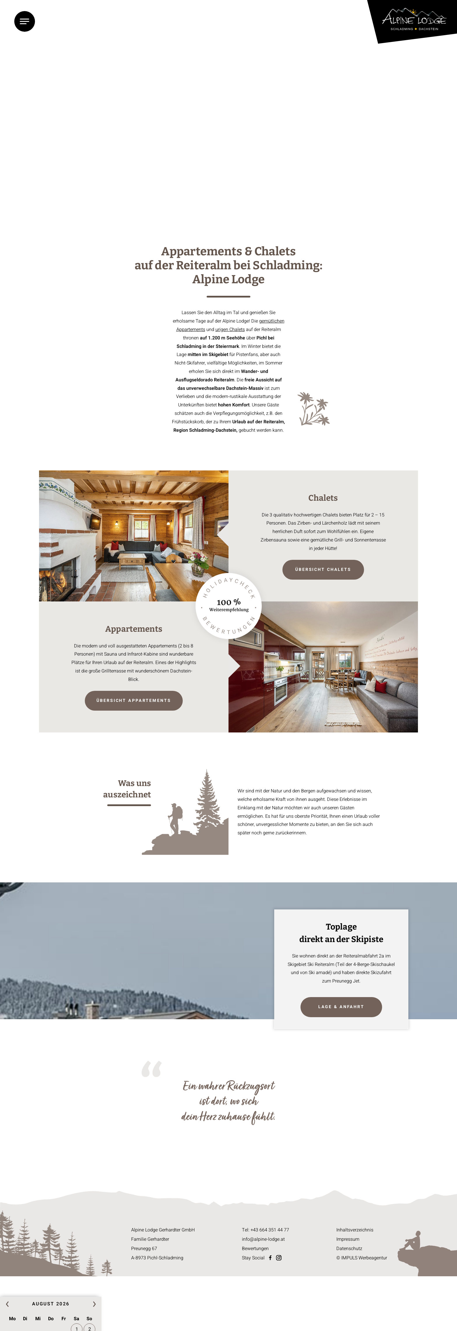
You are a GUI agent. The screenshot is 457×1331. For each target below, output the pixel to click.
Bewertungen (255, 1248)
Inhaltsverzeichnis (354, 1229)
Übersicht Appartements (133, 701)
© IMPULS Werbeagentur (361, 1257)
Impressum (347, 1239)
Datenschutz (349, 1248)
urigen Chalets (230, 329)
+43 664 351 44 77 (270, 1229)
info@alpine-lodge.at (263, 1239)
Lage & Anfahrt (341, 1007)
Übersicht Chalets (323, 570)
